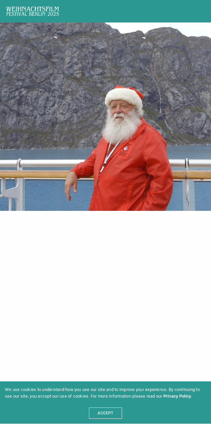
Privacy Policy (177, 396)
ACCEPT (105, 413)
